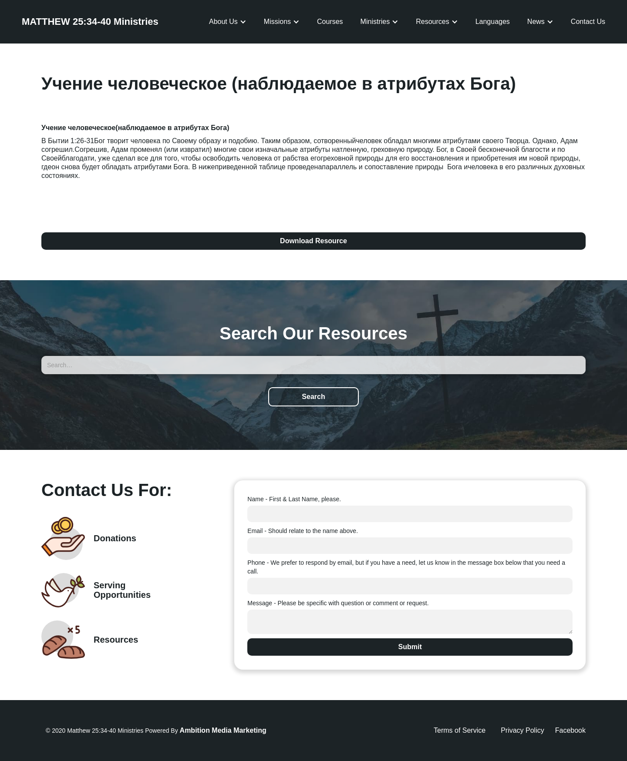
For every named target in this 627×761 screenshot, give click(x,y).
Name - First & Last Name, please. (294, 499)
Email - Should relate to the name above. (302, 530)
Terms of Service (459, 730)
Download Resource (313, 241)
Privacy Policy (522, 730)
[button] (227, 22)
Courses (330, 21)
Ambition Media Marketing (223, 730)
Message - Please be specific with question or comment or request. (337, 603)
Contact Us (588, 21)
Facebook (570, 730)
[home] (90, 22)
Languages (492, 21)
